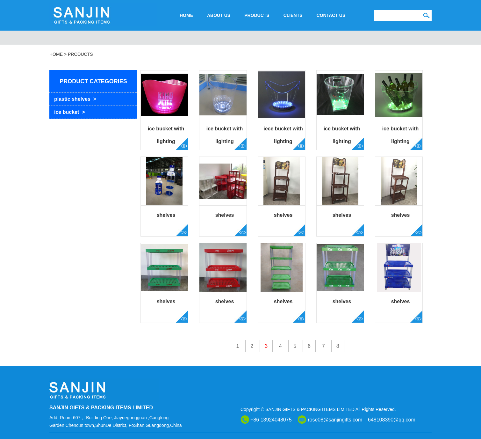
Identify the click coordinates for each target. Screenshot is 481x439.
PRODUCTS (256, 15)
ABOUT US (218, 15)
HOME (186, 15)
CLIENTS (293, 15)
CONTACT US (331, 15)
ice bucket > (69, 112)
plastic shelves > (75, 99)
